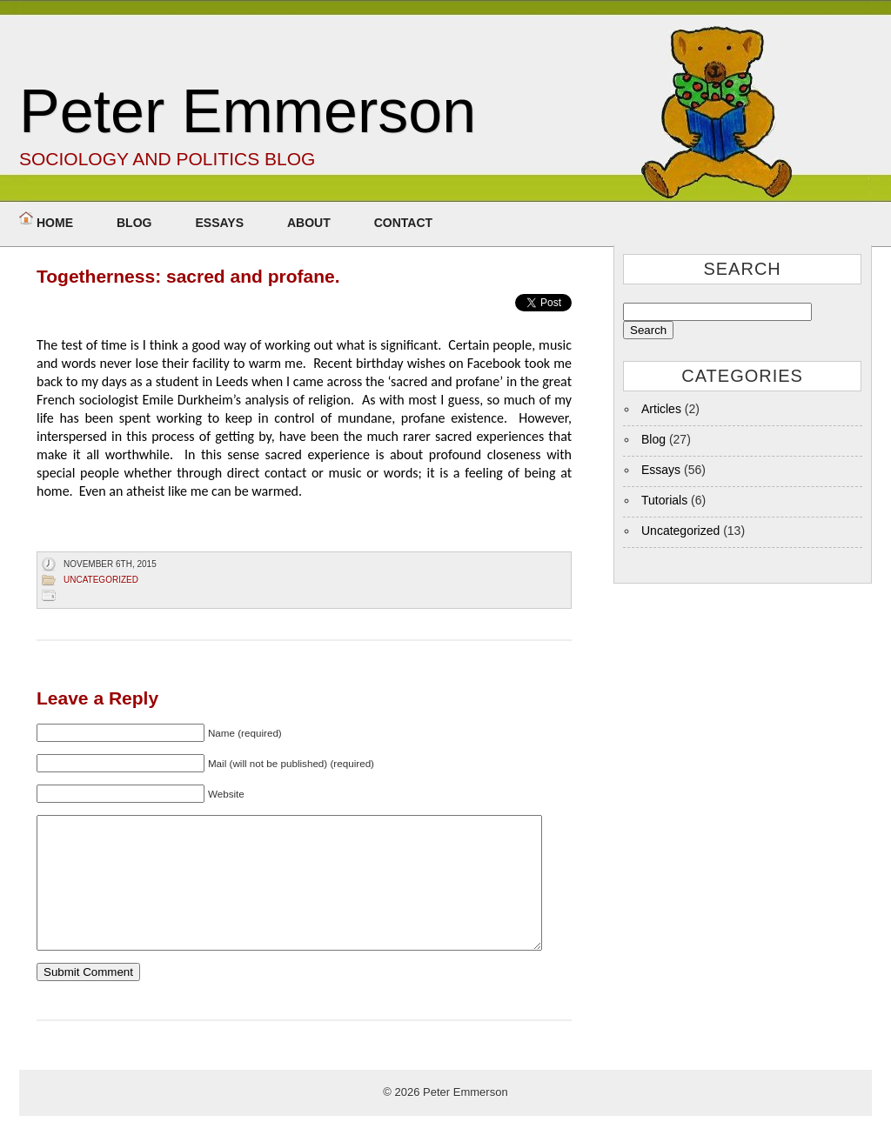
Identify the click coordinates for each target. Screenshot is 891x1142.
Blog (134, 223)
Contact (403, 223)
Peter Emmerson (247, 111)
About (309, 223)
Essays (219, 223)
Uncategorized (101, 579)
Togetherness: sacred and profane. (188, 276)
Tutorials (664, 500)
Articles (661, 409)
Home (55, 223)
